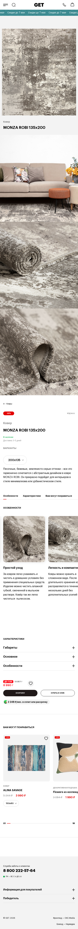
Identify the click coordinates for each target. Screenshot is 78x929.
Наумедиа (70, 924)
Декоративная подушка (65, 788)
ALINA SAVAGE (12, 790)
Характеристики (32, 497)
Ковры (9, 404)
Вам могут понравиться (59, 497)
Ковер (6, 786)
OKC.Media (70, 918)
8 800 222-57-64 (64, 5)
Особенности (10, 497)
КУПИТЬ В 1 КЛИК (57, 693)
